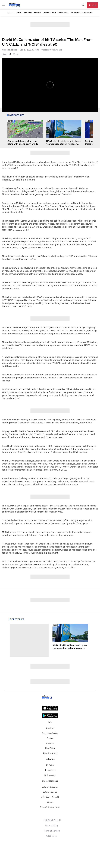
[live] (92, 5)
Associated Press (9, 50)
